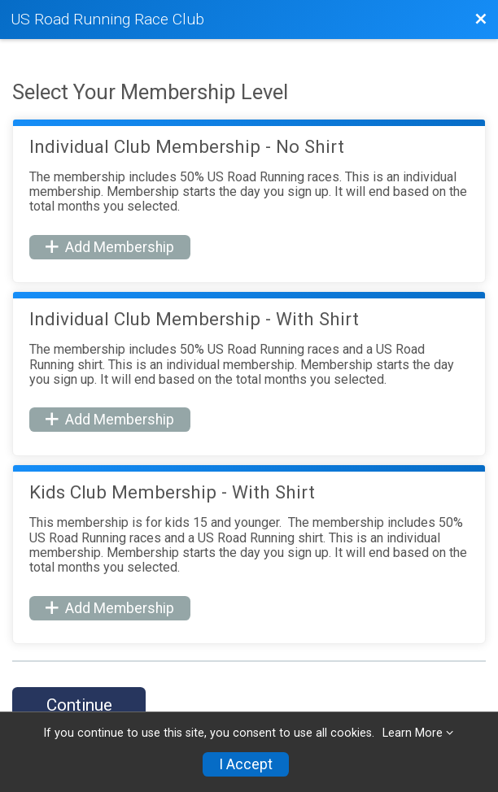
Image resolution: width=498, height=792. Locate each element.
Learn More (412, 733)
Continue (79, 705)
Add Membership (110, 247)
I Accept (246, 764)
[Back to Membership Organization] (480, 19)
